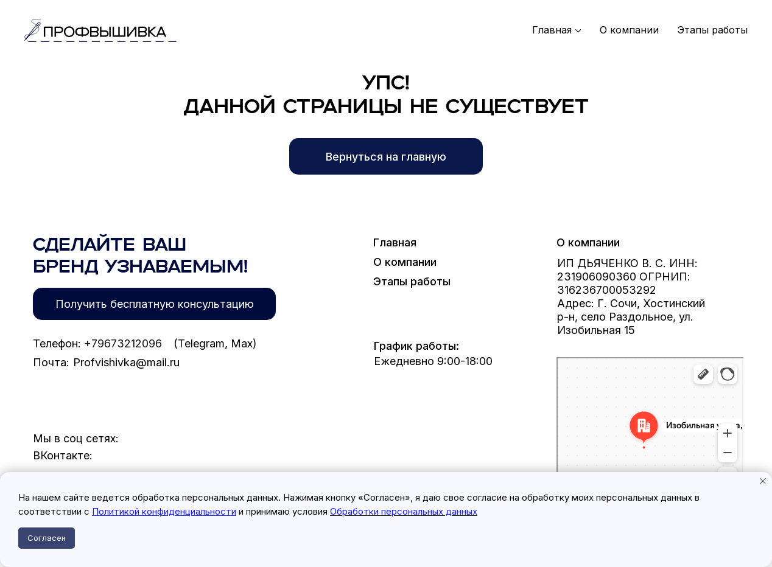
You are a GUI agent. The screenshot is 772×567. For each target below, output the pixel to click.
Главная (552, 30)
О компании (629, 30)
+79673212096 (123, 343)
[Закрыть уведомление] (763, 481)
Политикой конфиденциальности (164, 511)
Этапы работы (712, 30)
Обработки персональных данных (403, 511)
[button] (154, 304)
